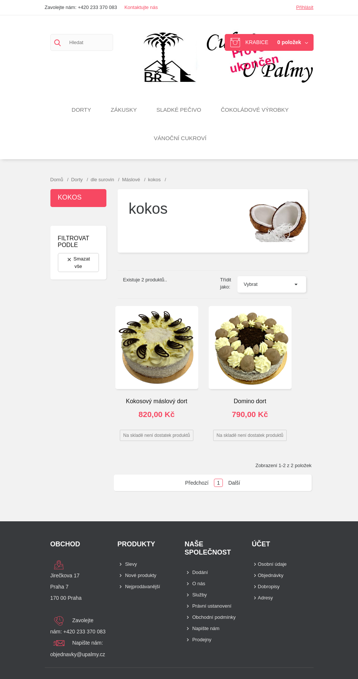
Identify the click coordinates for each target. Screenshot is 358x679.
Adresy (265, 598)
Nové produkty (140, 575)
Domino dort (250, 401)
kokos (70, 197)
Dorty (81, 110)
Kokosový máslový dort (156, 401)
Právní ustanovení (211, 606)
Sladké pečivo (178, 110)
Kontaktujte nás (141, 7)
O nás (198, 583)
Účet (261, 544)
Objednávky (271, 575)
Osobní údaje (272, 564)
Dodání (200, 572)
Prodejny (201, 639)
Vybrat (251, 284)
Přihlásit (304, 7)
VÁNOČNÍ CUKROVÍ (180, 138)
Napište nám (206, 628)
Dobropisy (269, 586)
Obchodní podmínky (214, 617)
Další (234, 483)
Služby (199, 595)
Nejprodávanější (142, 586)
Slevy (131, 564)
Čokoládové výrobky (255, 110)
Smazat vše (78, 262)
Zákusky (123, 110)
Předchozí (197, 483)
